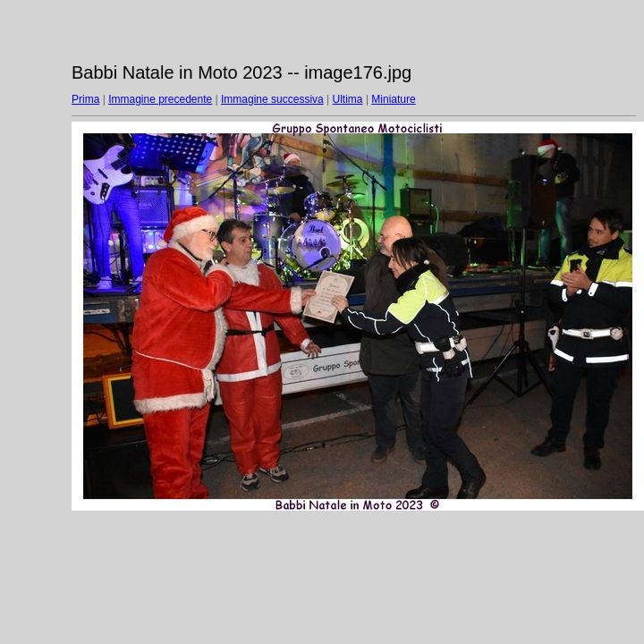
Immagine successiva (272, 99)
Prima (85, 99)
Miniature (393, 99)
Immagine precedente (160, 99)
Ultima (348, 99)
